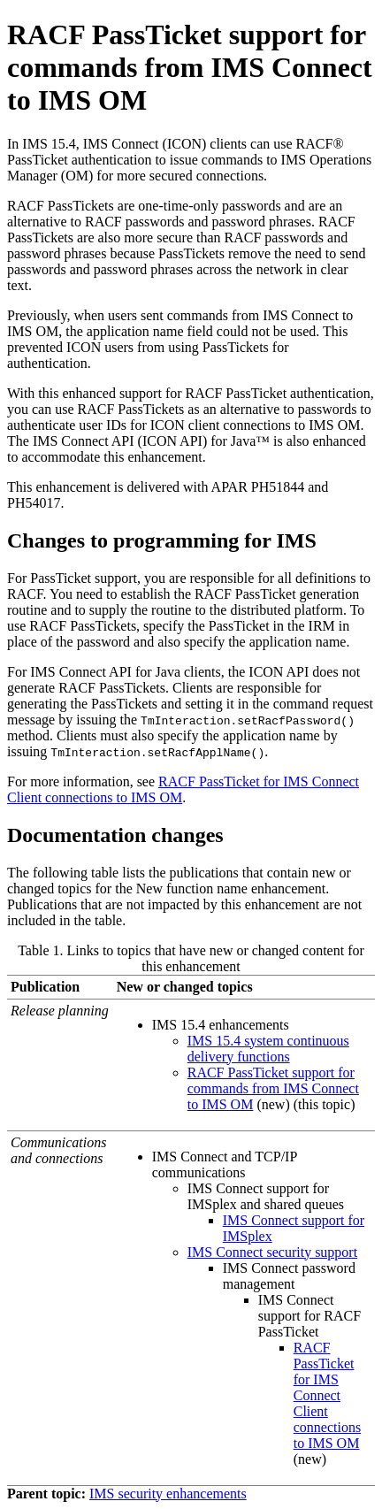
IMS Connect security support (272, 1252)
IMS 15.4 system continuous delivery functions (268, 1048)
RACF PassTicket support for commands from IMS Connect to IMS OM (273, 1088)
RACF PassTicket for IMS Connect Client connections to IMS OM (327, 1395)
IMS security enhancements (168, 1493)
